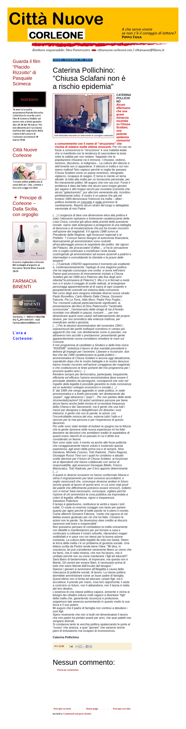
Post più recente (62, 708)
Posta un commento (68, 670)
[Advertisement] (92, 689)
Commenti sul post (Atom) (77, 713)
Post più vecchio (122, 708)
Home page (92, 708)
